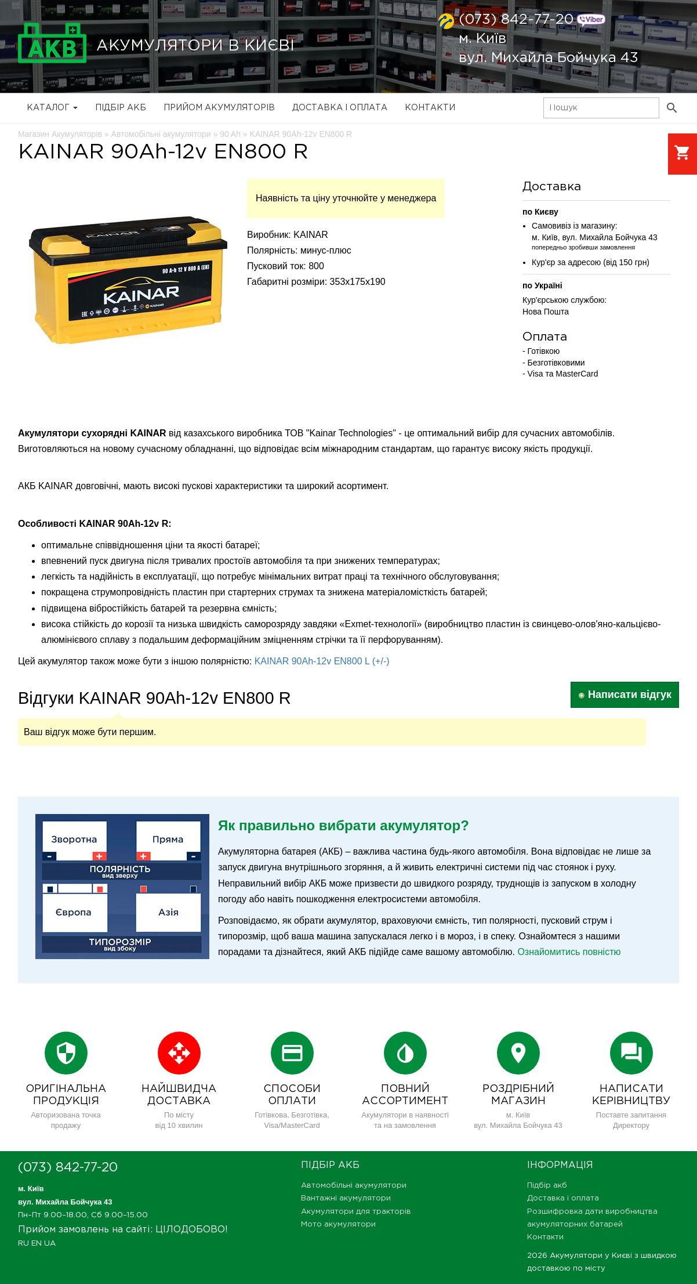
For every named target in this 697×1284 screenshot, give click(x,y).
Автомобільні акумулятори (353, 1185)
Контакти (430, 107)
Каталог (52, 107)
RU (23, 1243)
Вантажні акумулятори (346, 1198)
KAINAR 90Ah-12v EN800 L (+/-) (322, 661)
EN (36, 1243)
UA (50, 1243)
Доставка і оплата (339, 107)
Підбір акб (120, 107)
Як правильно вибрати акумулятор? (343, 825)
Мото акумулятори (338, 1224)
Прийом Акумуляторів (219, 107)
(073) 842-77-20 (516, 19)
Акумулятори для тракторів (356, 1212)
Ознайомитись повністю (568, 952)
